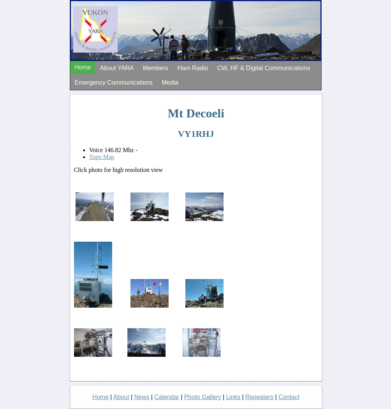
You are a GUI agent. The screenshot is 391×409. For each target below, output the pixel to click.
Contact (288, 397)
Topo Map (101, 157)
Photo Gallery (202, 397)
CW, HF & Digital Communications (263, 68)
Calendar (166, 397)
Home (83, 67)
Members (156, 68)
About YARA (117, 68)
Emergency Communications (114, 82)
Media (170, 82)
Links (233, 397)
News (142, 397)
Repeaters (259, 397)
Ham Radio (192, 68)
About (121, 397)
